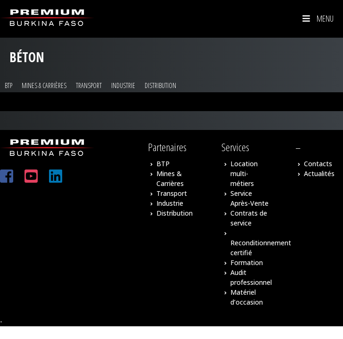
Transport (89, 85)
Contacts (318, 163)
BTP (8, 85)
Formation (246, 262)
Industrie (123, 85)
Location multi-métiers (244, 173)
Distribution (160, 85)
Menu (317, 18)
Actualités (319, 173)
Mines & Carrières (44, 85)
